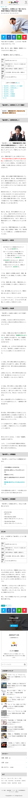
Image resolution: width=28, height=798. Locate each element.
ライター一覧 (14, 790)
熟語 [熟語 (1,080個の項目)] (20, 783)
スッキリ (13, 795)
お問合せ (16, 791)
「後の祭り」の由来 (8, 92)
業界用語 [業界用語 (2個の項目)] (15, 783)
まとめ (4, 98)
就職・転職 (6, 758)
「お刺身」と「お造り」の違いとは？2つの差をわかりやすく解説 (16, 744)
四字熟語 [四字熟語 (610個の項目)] (11, 780)
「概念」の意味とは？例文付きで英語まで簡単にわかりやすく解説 (16, 684)
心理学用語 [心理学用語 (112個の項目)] (18, 780)
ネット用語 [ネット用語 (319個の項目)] (5, 780)
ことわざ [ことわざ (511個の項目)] (4, 778)
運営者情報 (9, 790)
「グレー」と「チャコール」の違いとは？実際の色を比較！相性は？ (16, 713)
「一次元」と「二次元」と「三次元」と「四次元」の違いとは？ (16, 698)
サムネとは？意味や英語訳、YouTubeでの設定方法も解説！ (16, 728)
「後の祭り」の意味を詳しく (10, 88)
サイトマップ (11, 791)
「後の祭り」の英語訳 (8, 96)
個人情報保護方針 (22, 790)
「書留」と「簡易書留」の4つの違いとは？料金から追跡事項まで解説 (17, 736)
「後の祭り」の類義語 (8, 94)
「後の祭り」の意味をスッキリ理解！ (12, 86)
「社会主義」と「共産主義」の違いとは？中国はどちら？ (16, 721)
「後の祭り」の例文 (8, 90)
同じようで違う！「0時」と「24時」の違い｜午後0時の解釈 (16, 691)
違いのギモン (7, 767)
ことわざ (9, 605)
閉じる (17, 82)
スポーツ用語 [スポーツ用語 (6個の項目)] (18, 778)
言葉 (4, 605)
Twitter (15, 625)
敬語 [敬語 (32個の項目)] (10, 783)
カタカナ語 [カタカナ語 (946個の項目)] (11, 778)
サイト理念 (4, 790)
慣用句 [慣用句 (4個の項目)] (24, 780)
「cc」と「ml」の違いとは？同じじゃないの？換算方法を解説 (16, 705)
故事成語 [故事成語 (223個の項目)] (4, 783)
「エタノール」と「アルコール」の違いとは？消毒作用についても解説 (16, 677)
